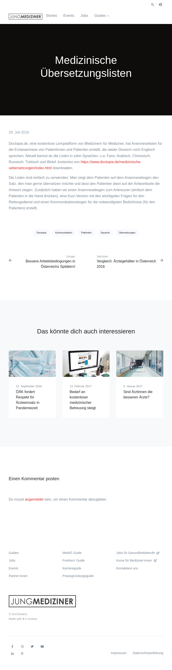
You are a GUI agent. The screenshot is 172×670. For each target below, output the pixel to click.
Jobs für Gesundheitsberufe (137, 553)
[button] (152, 4)
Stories (51, 15)
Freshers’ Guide (73, 560)
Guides (100, 15)
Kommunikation (63, 232)
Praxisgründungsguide (78, 576)
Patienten (86, 232)
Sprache (105, 232)
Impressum (118, 653)
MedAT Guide (72, 553)
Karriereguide (71, 568)
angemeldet (34, 499)
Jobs (84, 15)
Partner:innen (18, 576)
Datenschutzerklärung (148, 653)
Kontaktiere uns (127, 568)
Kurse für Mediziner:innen (136, 560)
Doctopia (41, 232)
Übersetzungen (127, 232)
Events (68, 15)
